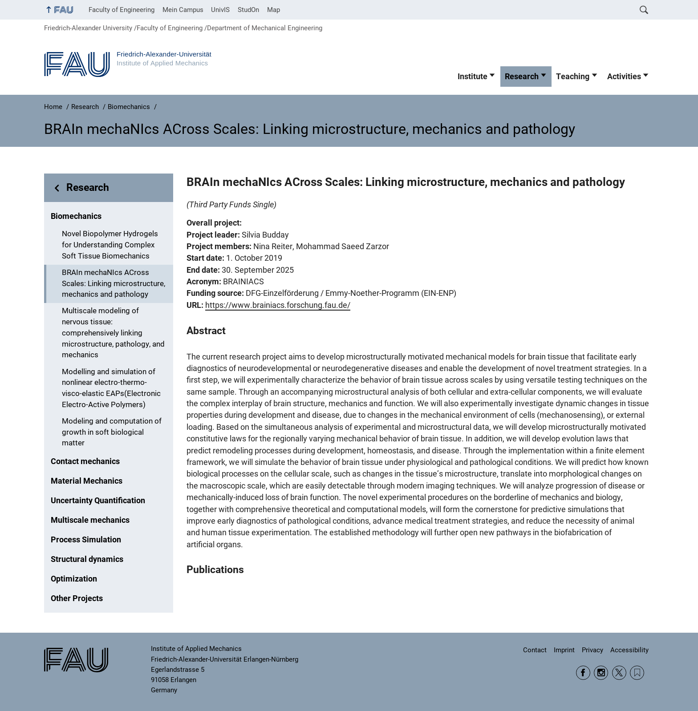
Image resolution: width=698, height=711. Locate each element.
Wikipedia (637, 673)
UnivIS (220, 10)
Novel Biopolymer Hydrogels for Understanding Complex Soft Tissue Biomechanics (110, 245)
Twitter (619, 673)
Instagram (601, 673)
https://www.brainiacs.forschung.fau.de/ (277, 305)
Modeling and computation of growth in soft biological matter (112, 432)
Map (273, 10)
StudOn (248, 10)
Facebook (583, 673)
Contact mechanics (85, 461)
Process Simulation (86, 539)
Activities (624, 76)
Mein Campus (182, 10)
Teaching (572, 76)
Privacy (592, 650)
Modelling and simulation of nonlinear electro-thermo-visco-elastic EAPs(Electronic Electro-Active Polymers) (111, 388)
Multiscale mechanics (90, 520)
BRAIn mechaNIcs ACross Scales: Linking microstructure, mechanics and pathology (113, 283)
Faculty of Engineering (121, 10)
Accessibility (629, 650)
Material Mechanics (86, 481)
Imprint (564, 650)
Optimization (74, 578)
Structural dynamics (87, 559)
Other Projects (77, 598)
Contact (535, 650)
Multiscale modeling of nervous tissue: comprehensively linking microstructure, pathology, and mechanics (113, 333)
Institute (472, 76)
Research (522, 76)
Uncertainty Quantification (98, 500)
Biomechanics (76, 216)
